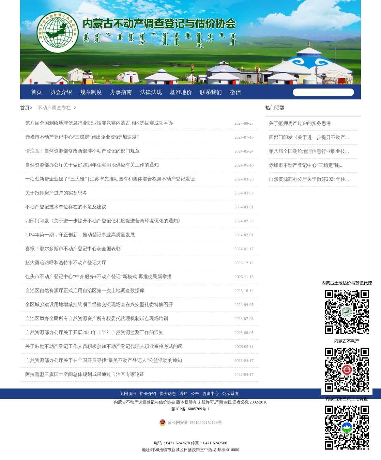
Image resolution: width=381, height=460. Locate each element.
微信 (235, 92)
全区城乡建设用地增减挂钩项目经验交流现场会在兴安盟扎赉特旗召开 (99, 304)
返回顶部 (128, 393)
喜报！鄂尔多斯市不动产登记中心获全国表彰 (73, 248)
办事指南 (121, 92)
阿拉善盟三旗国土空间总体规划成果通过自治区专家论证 (84, 374)
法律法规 (151, 92)
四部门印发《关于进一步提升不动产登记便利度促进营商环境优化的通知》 (104, 220)
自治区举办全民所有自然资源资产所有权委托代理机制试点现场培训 (96, 318)
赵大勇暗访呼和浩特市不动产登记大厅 (65, 262)
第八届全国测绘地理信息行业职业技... (309, 151)
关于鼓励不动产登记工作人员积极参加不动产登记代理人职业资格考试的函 (104, 346)
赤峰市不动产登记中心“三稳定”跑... (306, 165)
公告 (195, 393)
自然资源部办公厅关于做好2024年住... (309, 179)
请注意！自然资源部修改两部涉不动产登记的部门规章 (82, 151)
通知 (183, 393)
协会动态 (167, 393)
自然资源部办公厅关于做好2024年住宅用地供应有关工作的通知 (92, 165)
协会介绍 (61, 92)
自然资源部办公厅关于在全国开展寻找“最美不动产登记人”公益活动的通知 (103, 360)
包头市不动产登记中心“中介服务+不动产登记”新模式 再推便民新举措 (98, 276)
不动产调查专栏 (54, 107)
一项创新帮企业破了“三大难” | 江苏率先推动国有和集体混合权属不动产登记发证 (110, 178)
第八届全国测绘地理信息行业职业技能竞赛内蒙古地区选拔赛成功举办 (99, 123)
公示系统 (230, 393)
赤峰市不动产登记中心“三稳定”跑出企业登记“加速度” (82, 137)
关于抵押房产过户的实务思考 (56, 192)
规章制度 (91, 92)
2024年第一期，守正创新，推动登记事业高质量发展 (80, 234)
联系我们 (211, 92)
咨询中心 (210, 393)
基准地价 (181, 92)
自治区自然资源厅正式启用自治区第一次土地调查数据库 (84, 290)
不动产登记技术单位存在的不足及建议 (65, 206)
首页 (36, 92)
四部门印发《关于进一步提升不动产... (309, 137)
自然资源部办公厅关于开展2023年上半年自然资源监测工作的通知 (94, 332)
